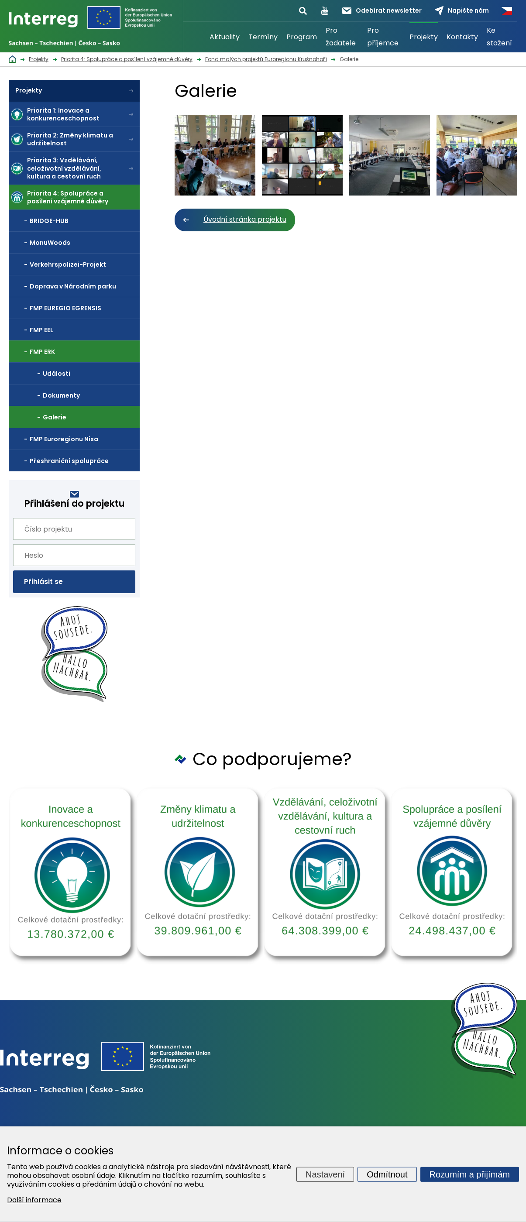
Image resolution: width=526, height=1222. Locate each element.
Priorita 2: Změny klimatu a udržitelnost (70, 139)
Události (56, 373)
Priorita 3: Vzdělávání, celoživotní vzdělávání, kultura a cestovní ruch (64, 168)
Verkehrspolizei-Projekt (68, 264)
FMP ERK (42, 351)
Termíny (263, 37)
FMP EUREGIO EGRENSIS (65, 308)
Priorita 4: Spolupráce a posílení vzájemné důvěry (67, 197)
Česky (506, 11)
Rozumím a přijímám (470, 1174)
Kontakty (462, 37)
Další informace (34, 1200)
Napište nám (462, 10)
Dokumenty (61, 395)
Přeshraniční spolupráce (69, 461)
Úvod (194, 37)
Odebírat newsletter (382, 10)
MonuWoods (50, 242)
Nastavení (325, 1174)
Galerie (54, 417)
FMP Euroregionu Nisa (64, 439)
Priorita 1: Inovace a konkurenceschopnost (63, 114)
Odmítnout (387, 1174)
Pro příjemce (383, 36)
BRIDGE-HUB (49, 220)
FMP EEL (41, 330)
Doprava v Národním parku (73, 286)
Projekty (423, 37)
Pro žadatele (341, 36)
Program (301, 37)
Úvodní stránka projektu (244, 219)
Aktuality (225, 37)
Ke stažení (499, 36)
